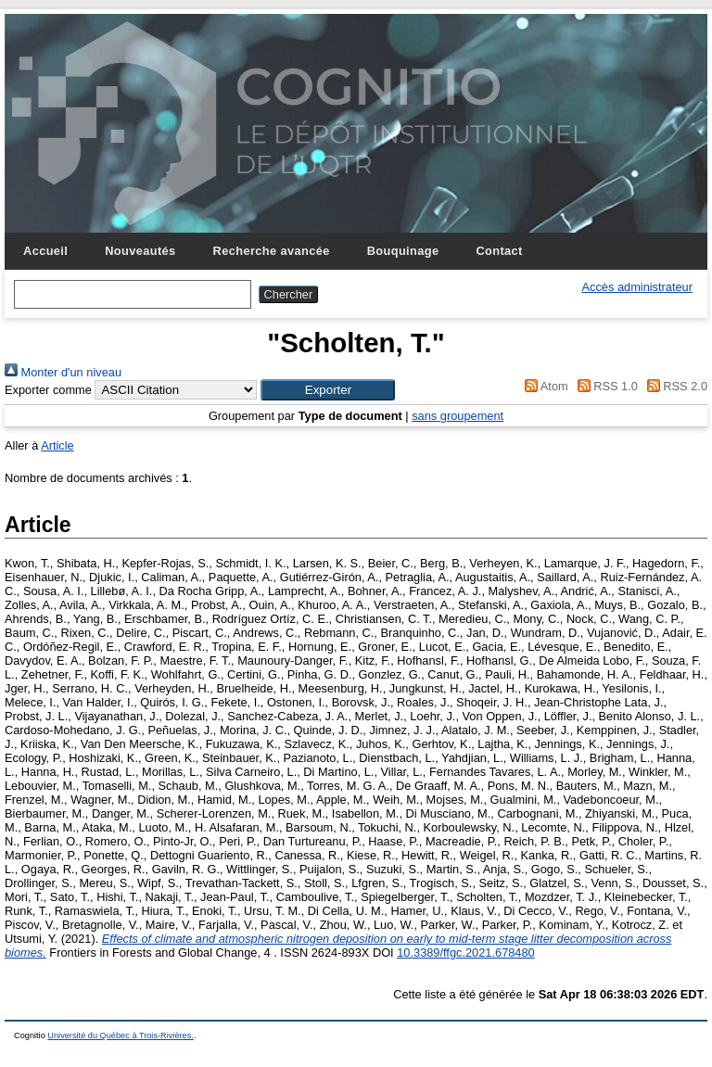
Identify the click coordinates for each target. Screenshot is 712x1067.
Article (57, 445)
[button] (328, 389)
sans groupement (457, 416)
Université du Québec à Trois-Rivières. (120, 1035)
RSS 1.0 (604, 386)
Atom (543, 386)
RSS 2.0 (674, 386)
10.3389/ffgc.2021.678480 (466, 952)
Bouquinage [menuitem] (403, 251)
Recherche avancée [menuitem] (271, 251)
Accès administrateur (637, 287)
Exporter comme (48, 390)
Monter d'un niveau (63, 372)
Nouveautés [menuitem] (140, 251)
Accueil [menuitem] (45, 251)
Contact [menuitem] (499, 251)
